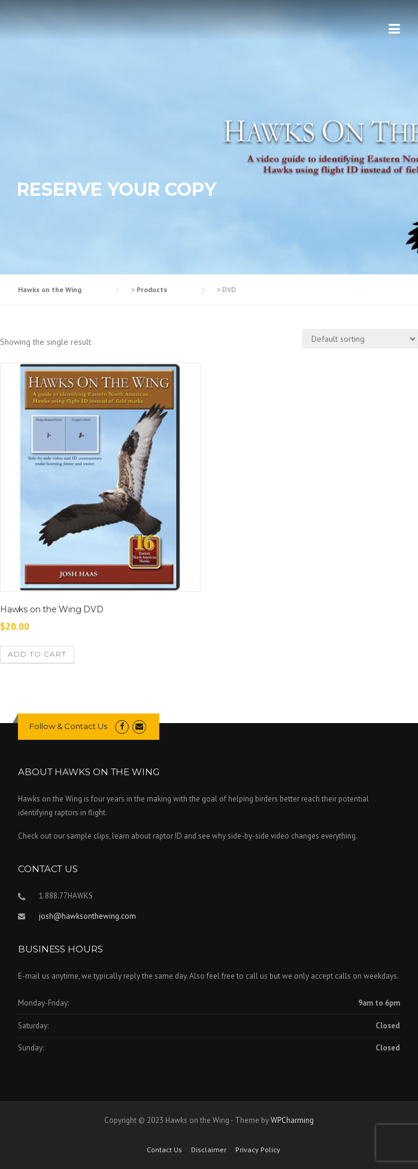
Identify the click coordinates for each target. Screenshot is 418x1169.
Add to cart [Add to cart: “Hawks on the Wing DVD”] (37, 653)
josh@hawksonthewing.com (87, 916)
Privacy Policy (257, 1149)
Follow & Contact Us (68, 726)
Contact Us (164, 1149)
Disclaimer (208, 1149)
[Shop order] (360, 338)
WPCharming (292, 1120)
